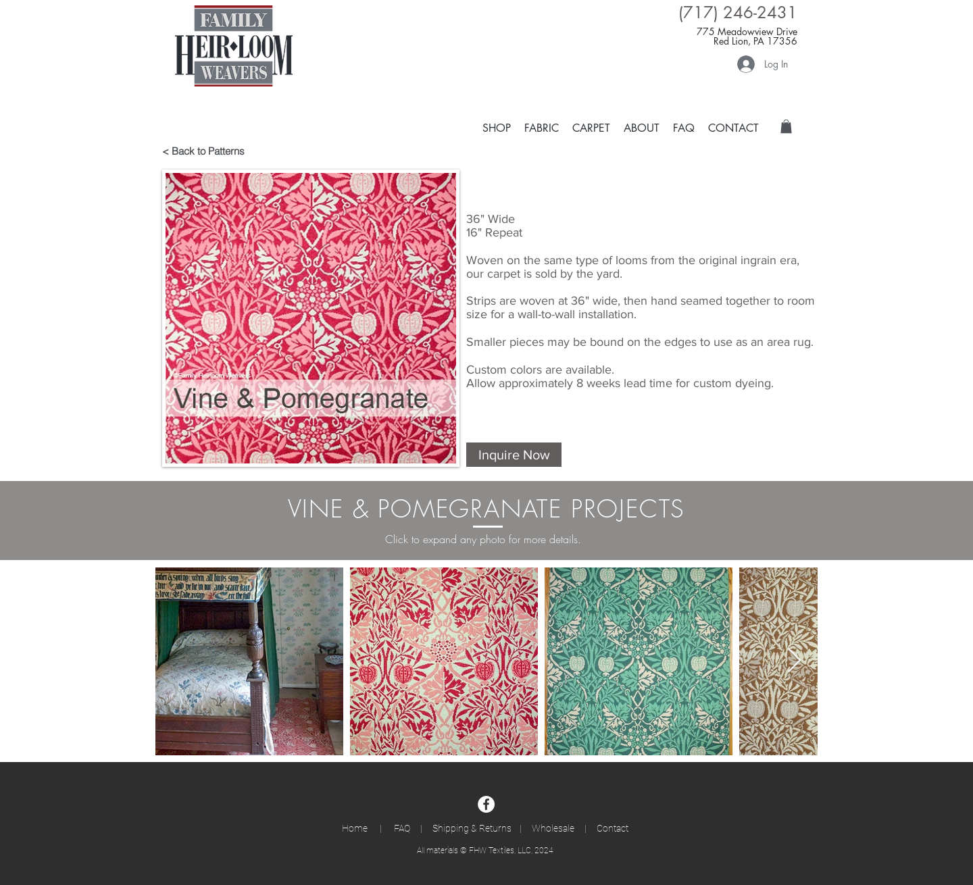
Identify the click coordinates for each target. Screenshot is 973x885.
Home (361, 828)
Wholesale (553, 828)
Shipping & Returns (472, 828)
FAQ (404, 828)
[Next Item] (794, 661)
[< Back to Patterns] (210, 150)
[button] (591, 127)
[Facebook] (486, 804)
